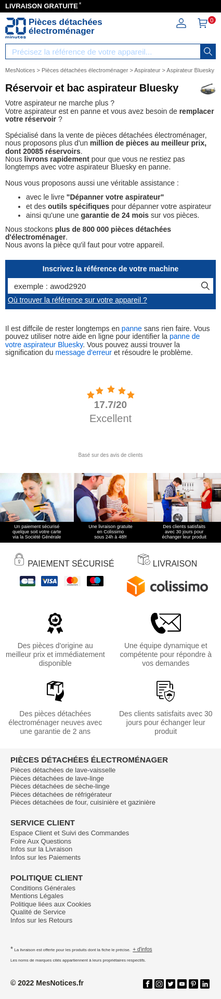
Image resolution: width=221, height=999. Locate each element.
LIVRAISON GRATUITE (41, 6)
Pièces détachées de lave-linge (57, 778)
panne (132, 328)
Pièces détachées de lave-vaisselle (62, 770)
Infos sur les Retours (41, 920)
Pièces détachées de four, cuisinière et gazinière (82, 802)
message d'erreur (84, 352)
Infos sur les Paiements (45, 857)
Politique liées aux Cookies (50, 904)
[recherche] (208, 51)
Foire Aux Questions (40, 841)
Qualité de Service (38, 912)
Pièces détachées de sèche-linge (60, 786)
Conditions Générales (42, 888)
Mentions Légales (36, 896)
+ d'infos (142, 949)
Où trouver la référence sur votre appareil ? (77, 300)
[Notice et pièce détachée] (15, 28)
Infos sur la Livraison (41, 849)
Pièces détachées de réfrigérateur (61, 794)
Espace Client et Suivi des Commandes (69, 833)
